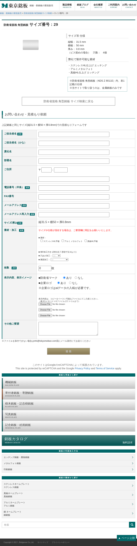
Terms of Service (105, 368)
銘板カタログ (68, 440)
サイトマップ (42, 542)
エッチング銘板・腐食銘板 (16, 457)
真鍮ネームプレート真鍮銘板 (13, 495)
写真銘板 (69, 416)
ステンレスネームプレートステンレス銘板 (16, 485)
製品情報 (67, 6)
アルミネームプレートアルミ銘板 (14, 504)
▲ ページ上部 (126, 537)
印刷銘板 (8, 469)
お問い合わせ (129, 6)
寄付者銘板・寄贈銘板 (69, 394)
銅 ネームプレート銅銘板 (12, 513)
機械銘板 (69, 384)
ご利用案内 (113, 6)
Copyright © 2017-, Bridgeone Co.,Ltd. (19, 542)
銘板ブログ (82, 6)
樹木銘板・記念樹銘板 (69, 405)
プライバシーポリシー (61, 542)
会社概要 (98, 6)
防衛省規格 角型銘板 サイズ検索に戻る (69, 101)
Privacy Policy (82, 368)
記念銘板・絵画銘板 (69, 426)
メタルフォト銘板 (12, 463)
